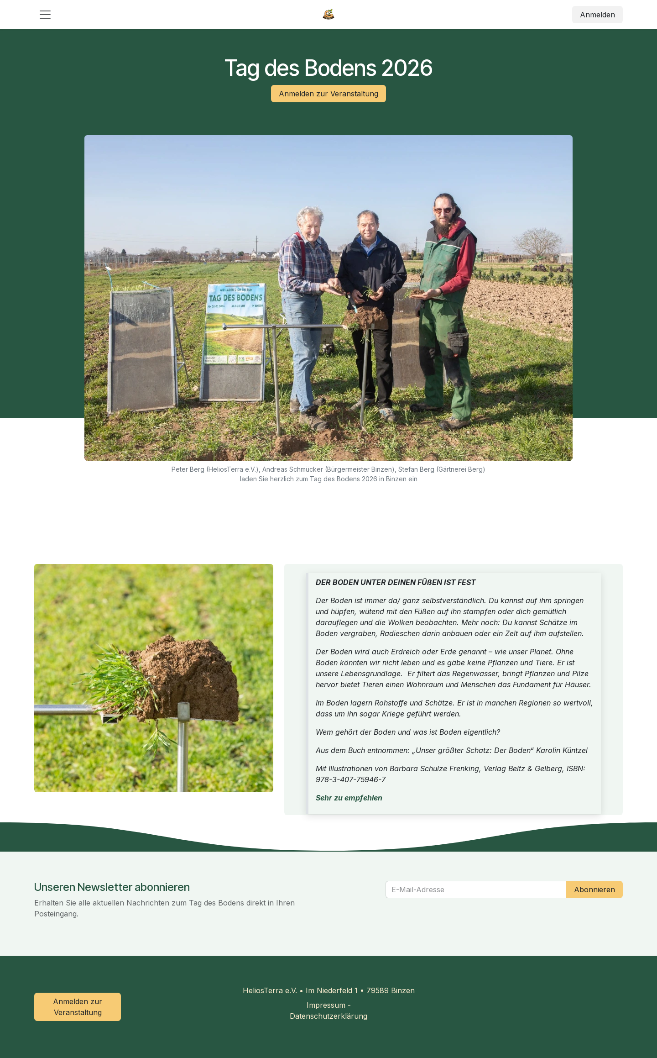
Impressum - (329, 1005)
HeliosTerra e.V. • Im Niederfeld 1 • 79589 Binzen (329, 990)
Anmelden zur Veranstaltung (328, 93)
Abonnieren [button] (594, 889)
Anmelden (597, 14)
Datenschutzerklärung (328, 1016)
